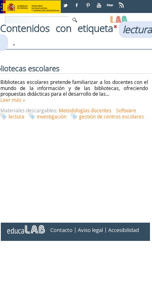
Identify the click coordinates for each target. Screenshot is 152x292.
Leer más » (12, 100)
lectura (16, 116)
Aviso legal (90, 230)
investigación (51, 116)
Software (126, 110)
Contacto (61, 230)
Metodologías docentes (85, 110)
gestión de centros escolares (111, 116)
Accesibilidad (123, 230)
